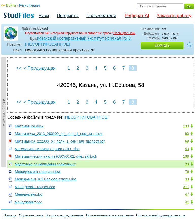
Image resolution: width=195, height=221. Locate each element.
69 (187, 141)
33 (187, 179)
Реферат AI (137, 15)
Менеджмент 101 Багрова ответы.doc (46, 179)
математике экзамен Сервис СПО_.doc (47, 149)
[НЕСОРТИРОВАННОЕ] (47, 44)
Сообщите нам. (124, 33)
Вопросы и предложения (65, 215)
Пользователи (101, 15)
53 (187, 149)
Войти (11, 5)
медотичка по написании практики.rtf (45, 164)
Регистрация (29, 5)
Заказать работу (174, 15)
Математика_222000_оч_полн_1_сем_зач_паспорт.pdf (60, 141)
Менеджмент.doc (29, 194)
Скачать (162, 45)
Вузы (44, 15)
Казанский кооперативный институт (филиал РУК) (84, 38)
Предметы (68, 15)
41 (187, 202)
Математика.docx (29, 126)
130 (186, 126)
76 (187, 172)
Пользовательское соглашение (110, 215)
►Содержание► (4, 112)
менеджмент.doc (28, 202)
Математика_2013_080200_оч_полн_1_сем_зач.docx (58, 134)
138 (186, 156)
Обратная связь (31, 215)
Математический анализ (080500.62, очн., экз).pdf (56, 156)
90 (187, 134)
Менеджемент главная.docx (38, 172)
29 (187, 164)
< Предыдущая (40, 68)
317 (186, 187)
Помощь (10, 215)
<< (18, 68)
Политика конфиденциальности (160, 215)
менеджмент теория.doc (35, 187)
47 (187, 194)
